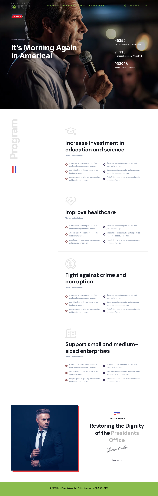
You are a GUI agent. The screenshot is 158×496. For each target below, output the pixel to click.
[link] (17, 16)
